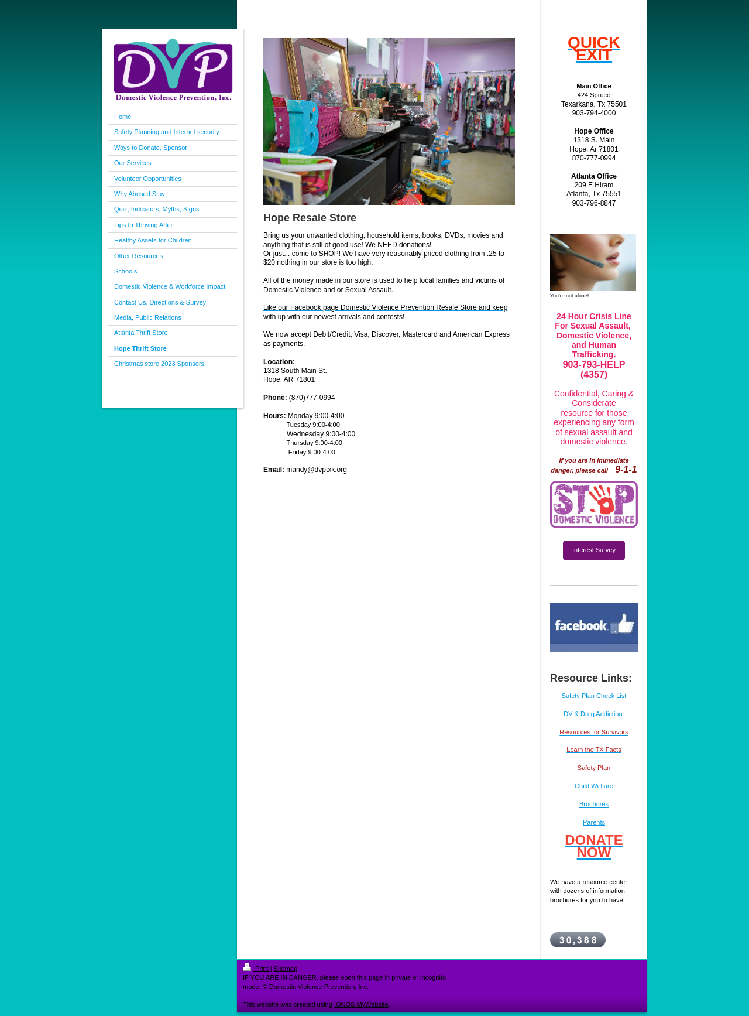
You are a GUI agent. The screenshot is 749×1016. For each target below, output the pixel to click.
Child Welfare (594, 785)
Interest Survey (594, 549)
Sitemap (285, 968)
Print (256, 968)
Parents (594, 822)
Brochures (594, 804)
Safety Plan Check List (594, 695)
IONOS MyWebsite (361, 1004)
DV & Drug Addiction (594, 713)
